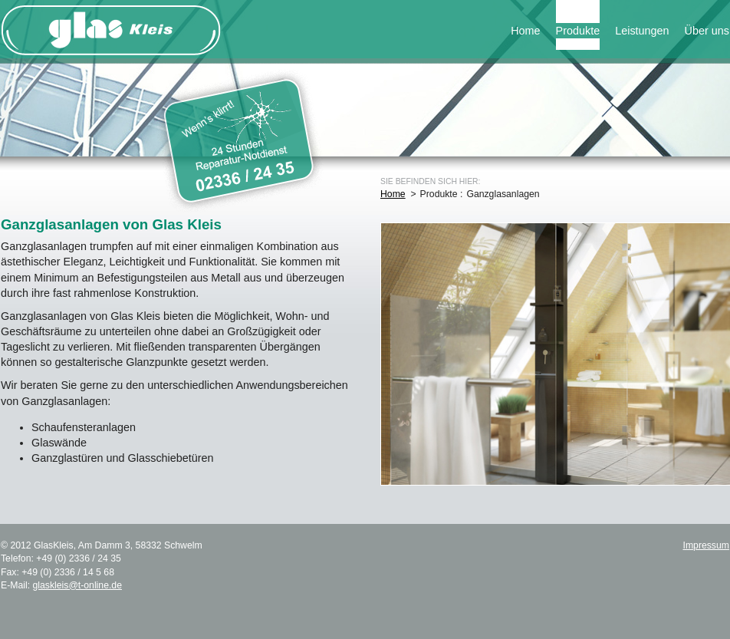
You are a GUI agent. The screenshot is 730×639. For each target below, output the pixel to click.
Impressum (705, 545)
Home (525, 31)
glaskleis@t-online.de (76, 585)
